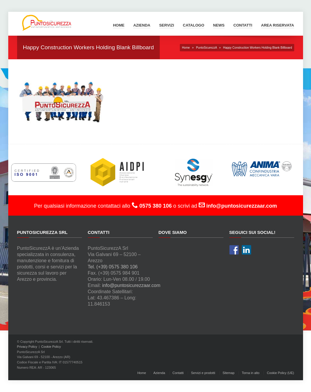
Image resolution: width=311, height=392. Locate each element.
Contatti (242, 25)
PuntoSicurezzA (206, 47)
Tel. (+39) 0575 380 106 (113, 266)
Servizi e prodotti (203, 373)
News (219, 25)
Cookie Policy (51, 346)
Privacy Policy (27, 346)
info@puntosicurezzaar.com (131, 285)
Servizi (166, 25)
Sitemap (228, 373)
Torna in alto (250, 373)
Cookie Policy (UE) (280, 373)
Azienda (141, 25)
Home (118, 25)
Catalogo (193, 25)
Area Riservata (277, 25)
